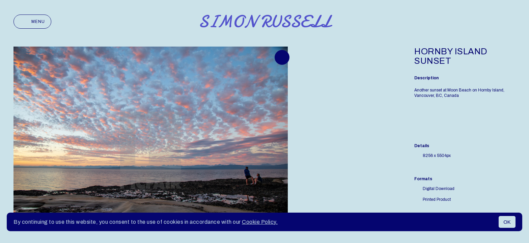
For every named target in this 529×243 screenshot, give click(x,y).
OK (507, 222)
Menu (32, 22)
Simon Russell (265, 21)
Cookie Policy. (260, 222)
